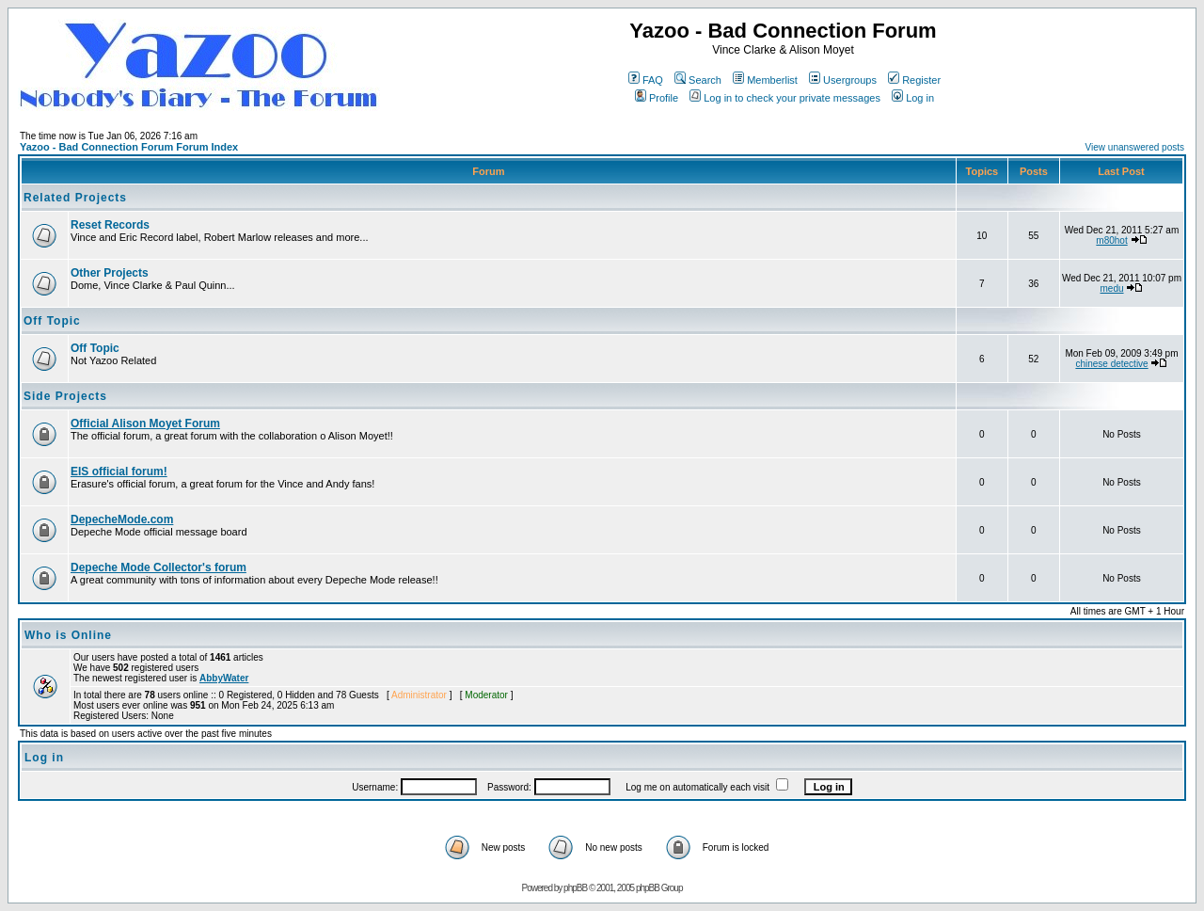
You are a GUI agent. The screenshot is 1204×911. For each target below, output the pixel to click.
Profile (656, 98)
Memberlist (765, 80)
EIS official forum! (119, 471)
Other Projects (110, 273)
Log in (913, 98)
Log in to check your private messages (784, 98)
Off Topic (52, 321)
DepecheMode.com (122, 519)
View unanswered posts (1134, 147)
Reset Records (110, 225)
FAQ (645, 80)
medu (1112, 288)
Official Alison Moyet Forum (145, 423)
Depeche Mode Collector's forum (158, 567)
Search (697, 80)
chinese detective (1111, 364)
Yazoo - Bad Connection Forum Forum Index (129, 146)
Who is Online (68, 635)
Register (914, 80)
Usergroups (843, 80)
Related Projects (75, 197)
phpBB (575, 888)
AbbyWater (223, 678)
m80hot (1111, 240)
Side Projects (65, 396)
